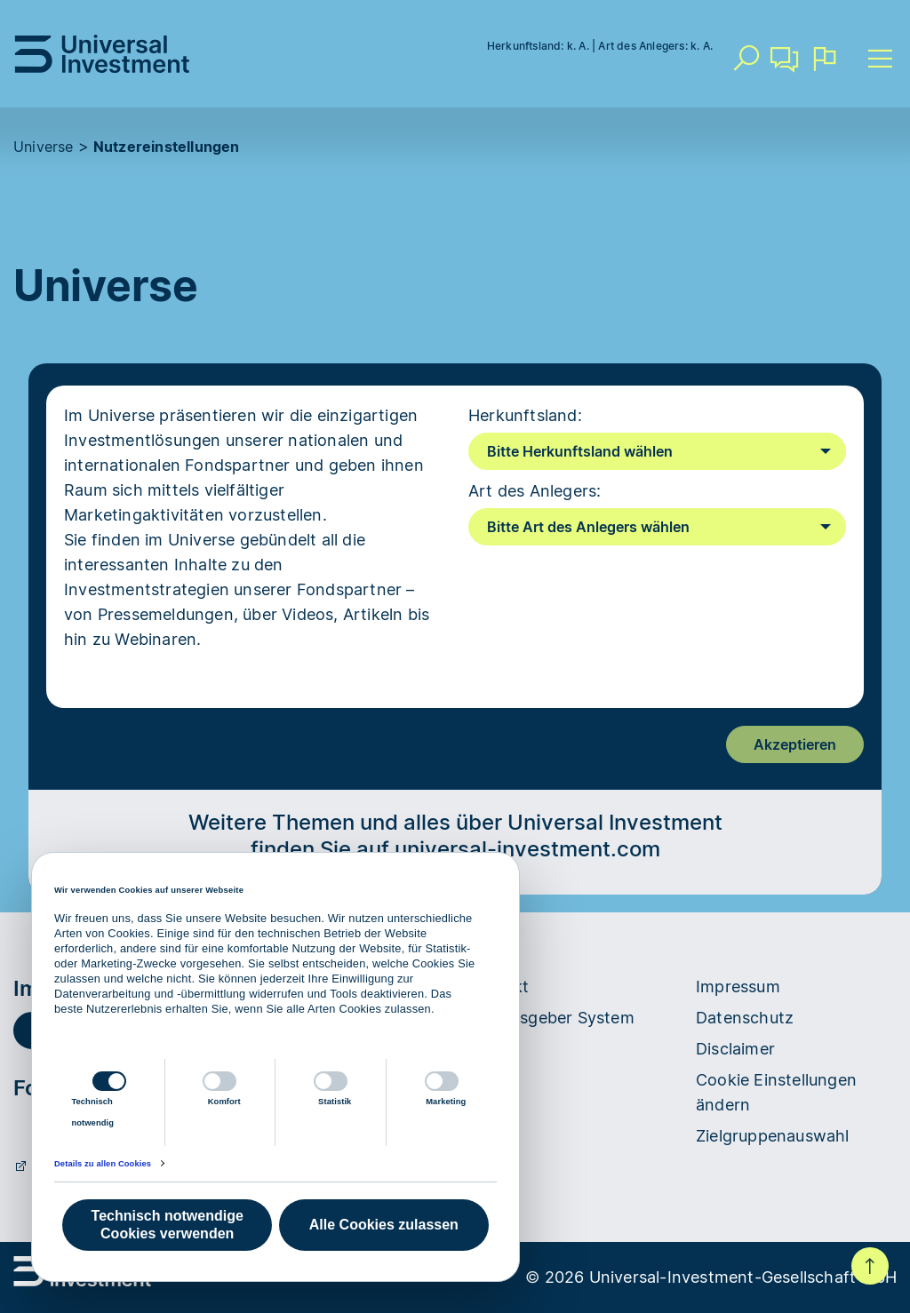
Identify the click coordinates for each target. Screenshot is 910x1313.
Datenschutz (745, 1017)
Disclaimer (735, 1048)
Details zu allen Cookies (102, 1163)
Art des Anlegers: (534, 490)
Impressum (738, 986)
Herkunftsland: (525, 415)
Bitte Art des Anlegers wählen (588, 527)
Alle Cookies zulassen (384, 1224)
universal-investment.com (527, 849)
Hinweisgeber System (551, 1017)
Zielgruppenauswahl (773, 1135)
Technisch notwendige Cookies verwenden (167, 1224)
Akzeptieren (795, 744)
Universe (43, 146)
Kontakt (784, 66)
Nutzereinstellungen (166, 146)
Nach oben (870, 1266)
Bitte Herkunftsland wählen (580, 451)
